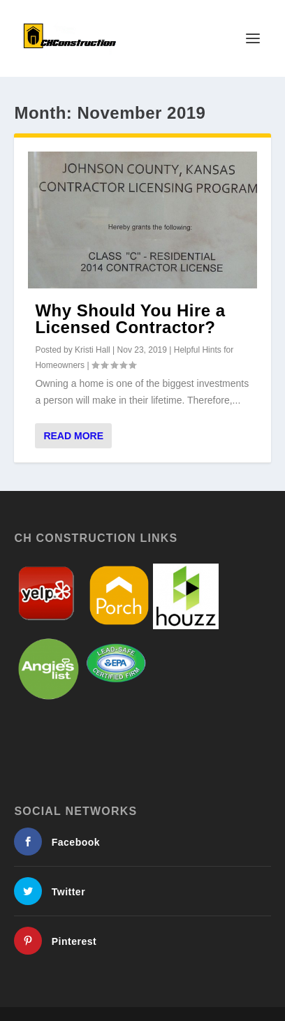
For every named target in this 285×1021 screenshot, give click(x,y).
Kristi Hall (92, 350)
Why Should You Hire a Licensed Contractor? (130, 319)
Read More (73, 435)
